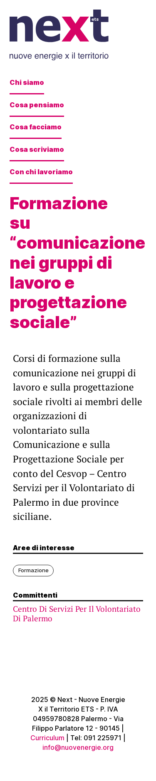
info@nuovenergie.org (78, 747)
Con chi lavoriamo (41, 172)
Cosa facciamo (36, 127)
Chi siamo (27, 82)
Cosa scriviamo (37, 149)
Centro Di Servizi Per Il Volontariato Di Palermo (77, 613)
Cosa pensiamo (37, 105)
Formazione (33, 570)
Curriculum (47, 738)
